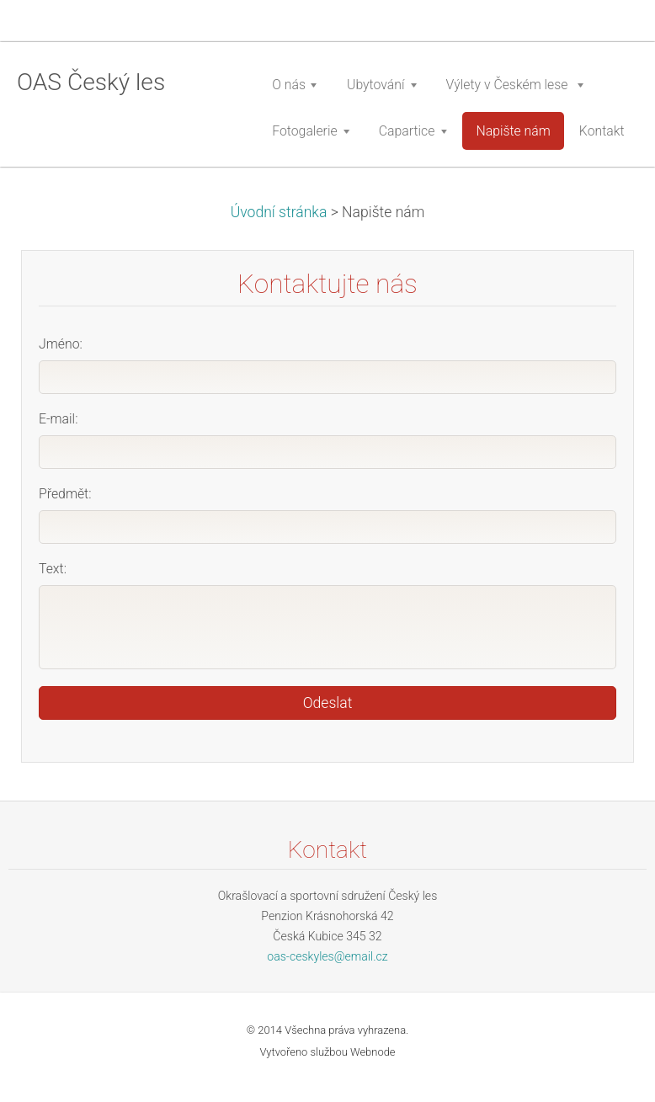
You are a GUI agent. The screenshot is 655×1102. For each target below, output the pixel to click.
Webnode (373, 1052)
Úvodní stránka (279, 212)
